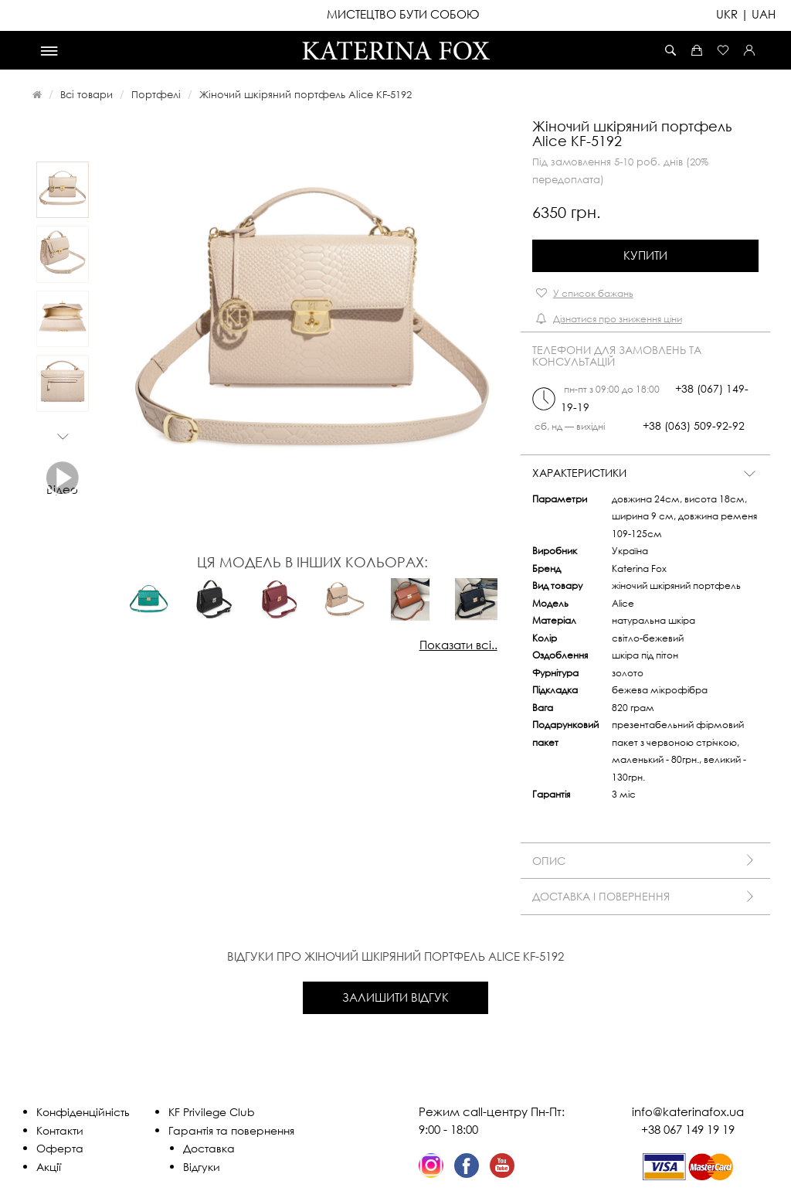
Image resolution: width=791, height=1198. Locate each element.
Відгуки (201, 1166)
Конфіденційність (83, 1111)
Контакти (59, 1130)
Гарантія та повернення (231, 1130)
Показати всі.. (458, 645)
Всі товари (86, 94)
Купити (645, 255)
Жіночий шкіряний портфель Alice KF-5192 (305, 94)
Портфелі (156, 94)
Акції (48, 1166)
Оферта (59, 1148)
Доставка (209, 1148)
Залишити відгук (395, 997)
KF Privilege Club (211, 1111)
